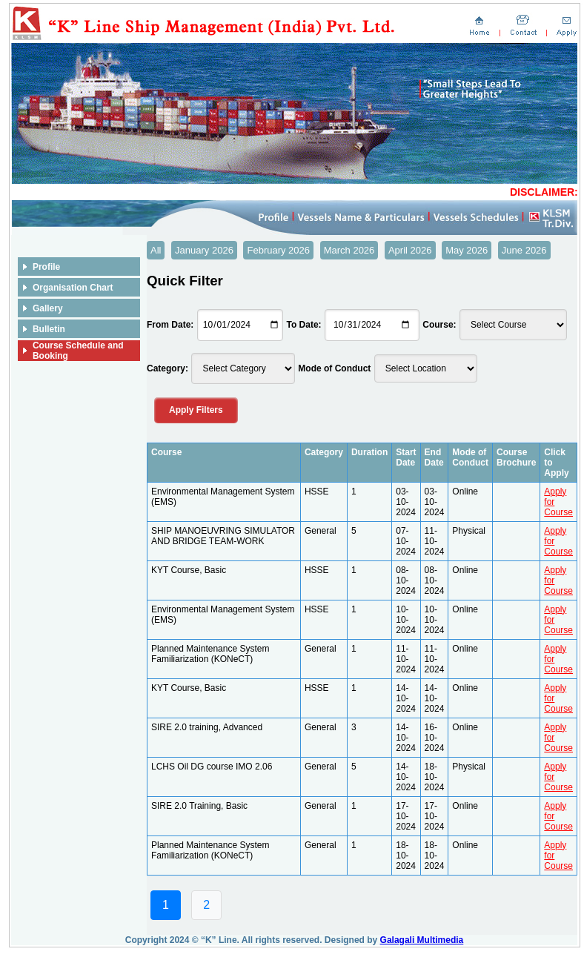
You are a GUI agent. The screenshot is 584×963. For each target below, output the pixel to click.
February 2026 (278, 250)
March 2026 (349, 250)
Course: (439, 325)
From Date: (170, 325)
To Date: (303, 325)
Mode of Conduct (334, 368)
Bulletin (49, 329)
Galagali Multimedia (422, 940)
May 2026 (466, 250)
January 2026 (204, 250)
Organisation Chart (73, 287)
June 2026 (524, 250)
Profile (46, 267)
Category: (167, 368)
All (155, 250)
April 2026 (410, 250)
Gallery (48, 308)
